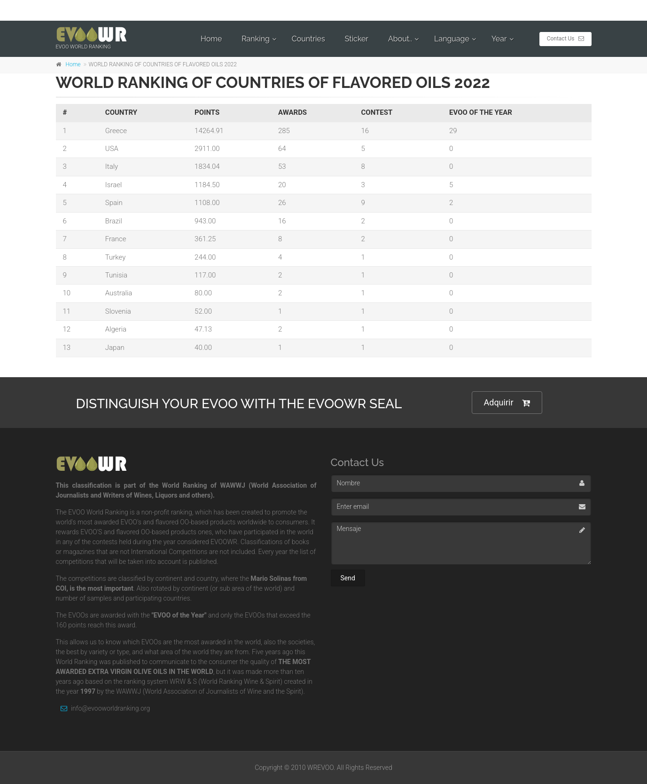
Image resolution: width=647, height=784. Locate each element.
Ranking (256, 38)
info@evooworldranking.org (103, 708)
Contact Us (565, 38)
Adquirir (507, 403)
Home (211, 38)
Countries (308, 38)
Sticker (356, 38)
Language (451, 38)
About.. (400, 38)
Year (499, 38)
